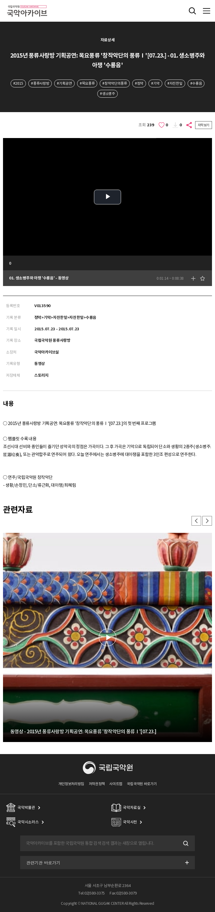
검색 (185, 843)
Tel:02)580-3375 (91, 893)
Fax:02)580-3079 (123, 893)
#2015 (18, 83)
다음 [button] (207, 521)
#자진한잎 (174, 83)
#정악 (139, 83)
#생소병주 (107, 93)
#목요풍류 (87, 83)
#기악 (155, 83)
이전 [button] (196, 521)
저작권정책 (97, 783)
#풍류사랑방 (40, 83)
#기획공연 (64, 83)
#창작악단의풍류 (114, 83)
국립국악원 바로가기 (142, 783)
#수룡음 (196, 83)
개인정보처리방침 (71, 783)
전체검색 (192, 11)
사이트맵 (115, 783)
